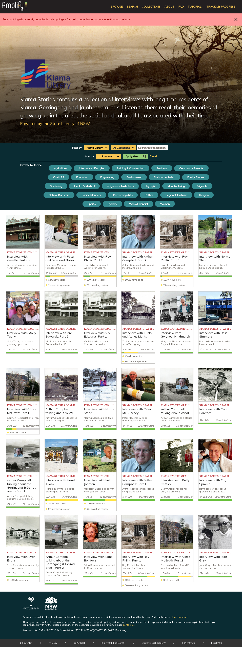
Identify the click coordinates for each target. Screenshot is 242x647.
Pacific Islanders (91, 195)
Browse (117, 6)
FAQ (181, 6)
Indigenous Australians (120, 186)
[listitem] (23, 246)
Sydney (112, 204)
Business (161, 168)
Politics (149, 195)
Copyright (79, 643)
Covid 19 (58, 177)
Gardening (56, 186)
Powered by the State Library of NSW (55, 123)
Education (82, 177)
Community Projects (191, 168)
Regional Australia (176, 195)
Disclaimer (26, 643)
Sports (92, 204)
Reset (153, 156)
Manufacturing (176, 186)
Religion (204, 195)
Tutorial (194, 6)
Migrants (202, 186)
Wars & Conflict (138, 204)
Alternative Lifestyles (92, 168)
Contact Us (188, 643)
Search (132, 6)
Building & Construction (130, 168)
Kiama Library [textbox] (94, 147)
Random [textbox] (107, 156)
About (169, 6)
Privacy (53, 643)
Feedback (216, 643)
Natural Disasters (59, 195)
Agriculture (60, 168)
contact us (129, 624)
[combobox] (96, 147)
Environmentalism (164, 177)
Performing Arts (123, 195)
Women (165, 204)
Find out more (180, 616)
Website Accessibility (154, 643)
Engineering (107, 177)
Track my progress (220, 6)
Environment (134, 177)
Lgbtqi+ (150, 186)
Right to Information (113, 643)
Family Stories (195, 177)
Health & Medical (84, 186)
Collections (151, 6)
